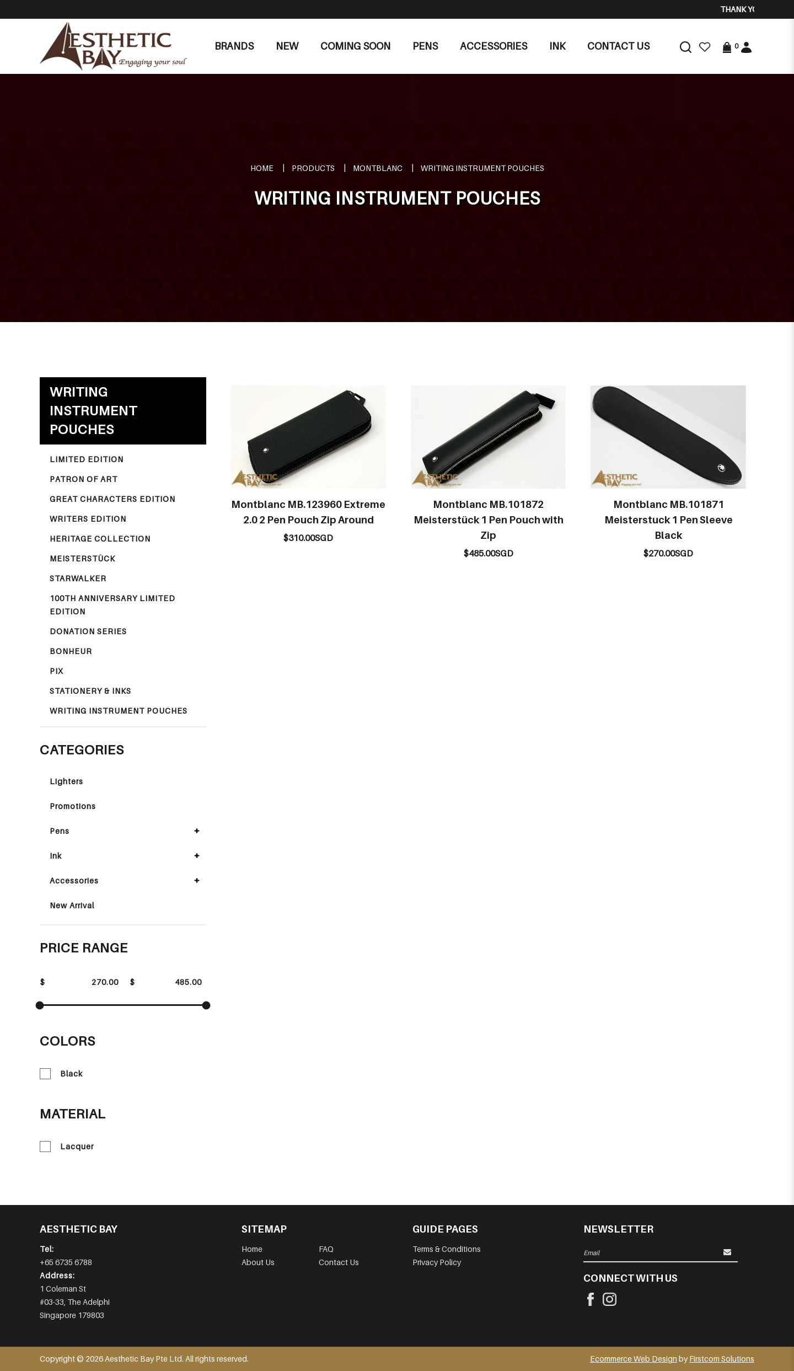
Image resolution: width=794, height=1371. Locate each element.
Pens (59, 831)
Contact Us (339, 1262)
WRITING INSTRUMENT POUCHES (482, 168)
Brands (234, 46)
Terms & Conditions (446, 1249)
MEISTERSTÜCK (82, 558)
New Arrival (72, 905)
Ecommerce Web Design (633, 1358)
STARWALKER (78, 578)
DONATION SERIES (88, 631)
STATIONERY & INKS (90, 690)
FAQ (326, 1249)
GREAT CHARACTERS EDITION (112, 499)
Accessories (74, 880)
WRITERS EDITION (88, 518)
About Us (258, 1262)
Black (61, 1073)
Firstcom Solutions (721, 1358)
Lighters (66, 781)
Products (313, 168)
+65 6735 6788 (66, 1262)
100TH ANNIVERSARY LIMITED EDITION (112, 604)
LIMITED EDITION (87, 459)
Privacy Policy (436, 1262)
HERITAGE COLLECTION (100, 538)
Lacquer (67, 1146)
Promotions (73, 806)
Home (261, 168)
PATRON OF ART (83, 479)
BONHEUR (71, 651)
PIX (56, 671)
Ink (56, 855)
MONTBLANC (378, 168)
